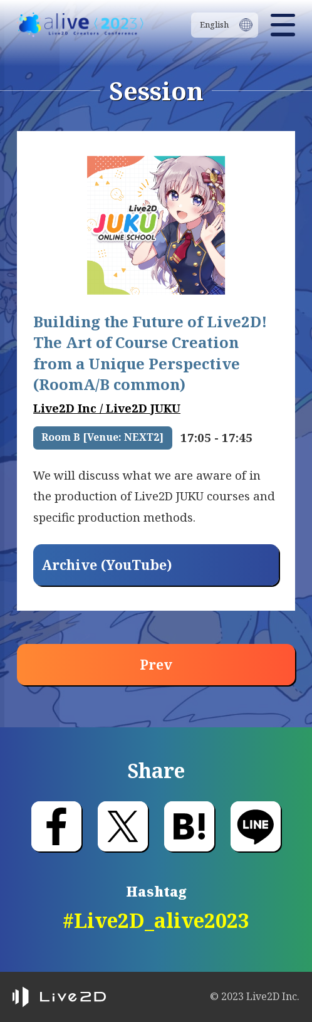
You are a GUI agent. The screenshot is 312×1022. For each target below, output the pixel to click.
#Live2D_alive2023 (156, 920)
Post (123, 826)
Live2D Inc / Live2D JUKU (106, 408)
